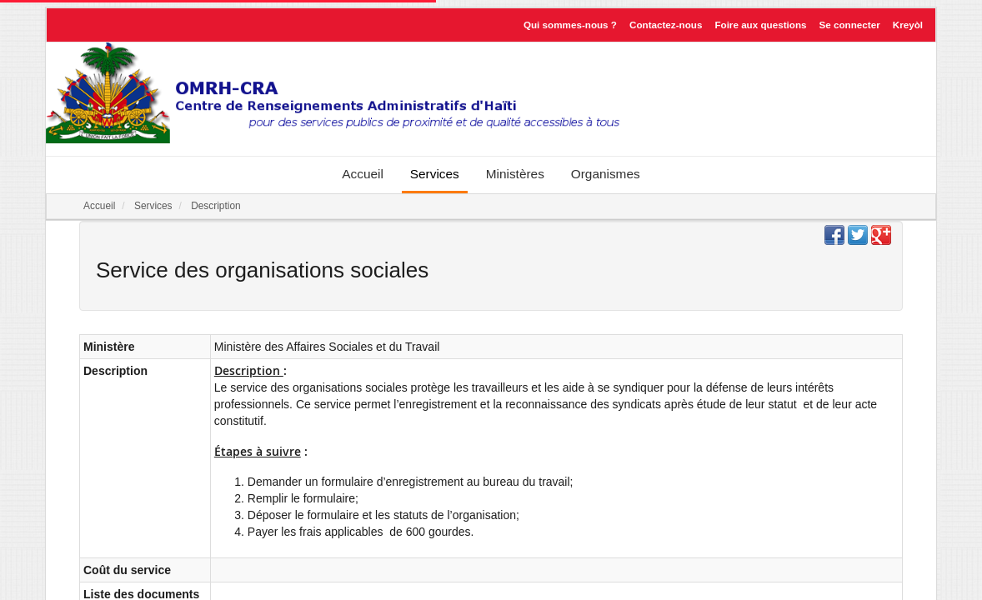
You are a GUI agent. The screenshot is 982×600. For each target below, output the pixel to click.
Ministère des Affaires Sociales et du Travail (327, 346)
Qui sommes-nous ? (570, 24)
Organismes (605, 174)
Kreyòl (908, 24)
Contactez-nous (665, 24)
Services (434, 174)
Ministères (515, 174)
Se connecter (849, 24)
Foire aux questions (760, 24)
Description (215, 206)
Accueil (362, 174)
